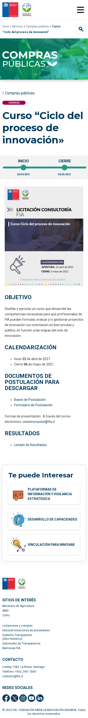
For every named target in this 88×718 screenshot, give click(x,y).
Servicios (17, 26)
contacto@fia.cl (12, 676)
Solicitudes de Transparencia (21, 643)
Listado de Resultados (30, 445)
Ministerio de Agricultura (18, 606)
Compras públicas (37, 26)
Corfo (5, 615)
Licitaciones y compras (17, 625)
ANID (5, 610)
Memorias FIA (11, 648)
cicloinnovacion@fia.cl (39, 422)
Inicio (5, 26)
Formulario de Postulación (33, 405)
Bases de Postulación (30, 400)
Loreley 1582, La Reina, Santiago (23, 667)
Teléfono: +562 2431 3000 (19, 671)
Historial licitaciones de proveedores (26, 630)
